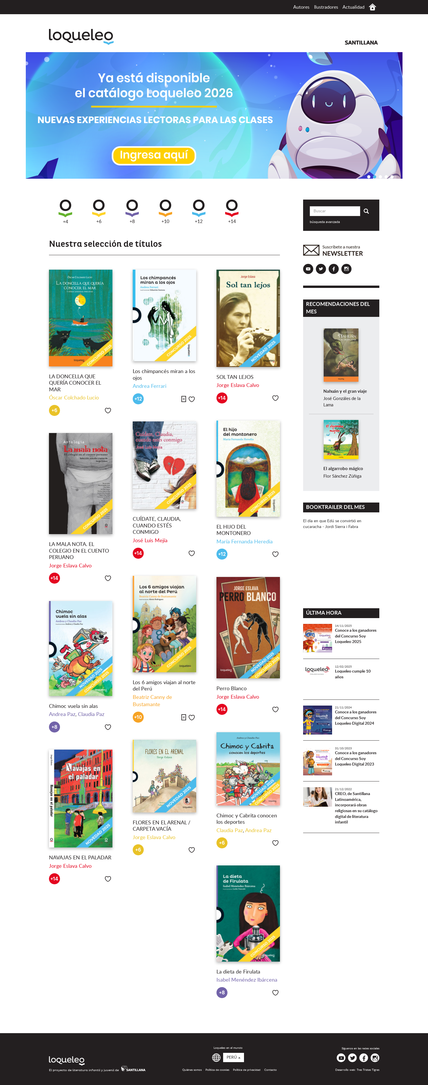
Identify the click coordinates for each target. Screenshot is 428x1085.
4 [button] (386, 177)
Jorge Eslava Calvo (237, 385)
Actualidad (354, 7)
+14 (231, 212)
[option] (214, 115)
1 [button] (369, 177)
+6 (98, 212)
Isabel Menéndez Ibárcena (246, 980)
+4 (65, 212)
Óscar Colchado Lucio (74, 398)
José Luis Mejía (150, 540)
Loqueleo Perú (81, 37)
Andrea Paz (62, 714)
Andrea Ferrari (149, 386)
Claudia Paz (91, 714)
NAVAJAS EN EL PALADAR (80, 858)
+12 (198, 212)
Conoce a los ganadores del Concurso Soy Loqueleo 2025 (355, 636)
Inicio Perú (372, 7)
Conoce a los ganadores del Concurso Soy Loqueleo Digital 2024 (355, 718)
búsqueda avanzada (325, 222)
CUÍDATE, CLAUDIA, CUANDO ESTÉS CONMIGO (157, 526)
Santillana (361, 43)
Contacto (270, 1069)
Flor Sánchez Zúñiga (342, 476)
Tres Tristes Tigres (368, 1069)
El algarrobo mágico (343, 469)
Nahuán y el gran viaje (345, 391)
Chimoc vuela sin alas (73, 706)
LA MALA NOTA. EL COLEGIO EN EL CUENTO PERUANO (79, 551)
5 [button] (392, 177)
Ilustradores (326, 7)
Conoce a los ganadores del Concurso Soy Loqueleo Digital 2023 (355, 758)
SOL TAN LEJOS (235, 377)
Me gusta (108, 410)
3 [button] (380, 177)
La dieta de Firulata (238, 972)
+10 (165, 212)
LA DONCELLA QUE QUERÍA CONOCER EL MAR (75, 383)
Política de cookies (217, 1069)
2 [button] (375, 177)
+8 (132, 212)
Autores (301, 7)
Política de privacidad (247, 1069)
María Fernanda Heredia (244, 542)
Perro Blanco (231, 688)
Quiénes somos (192, 1069)
